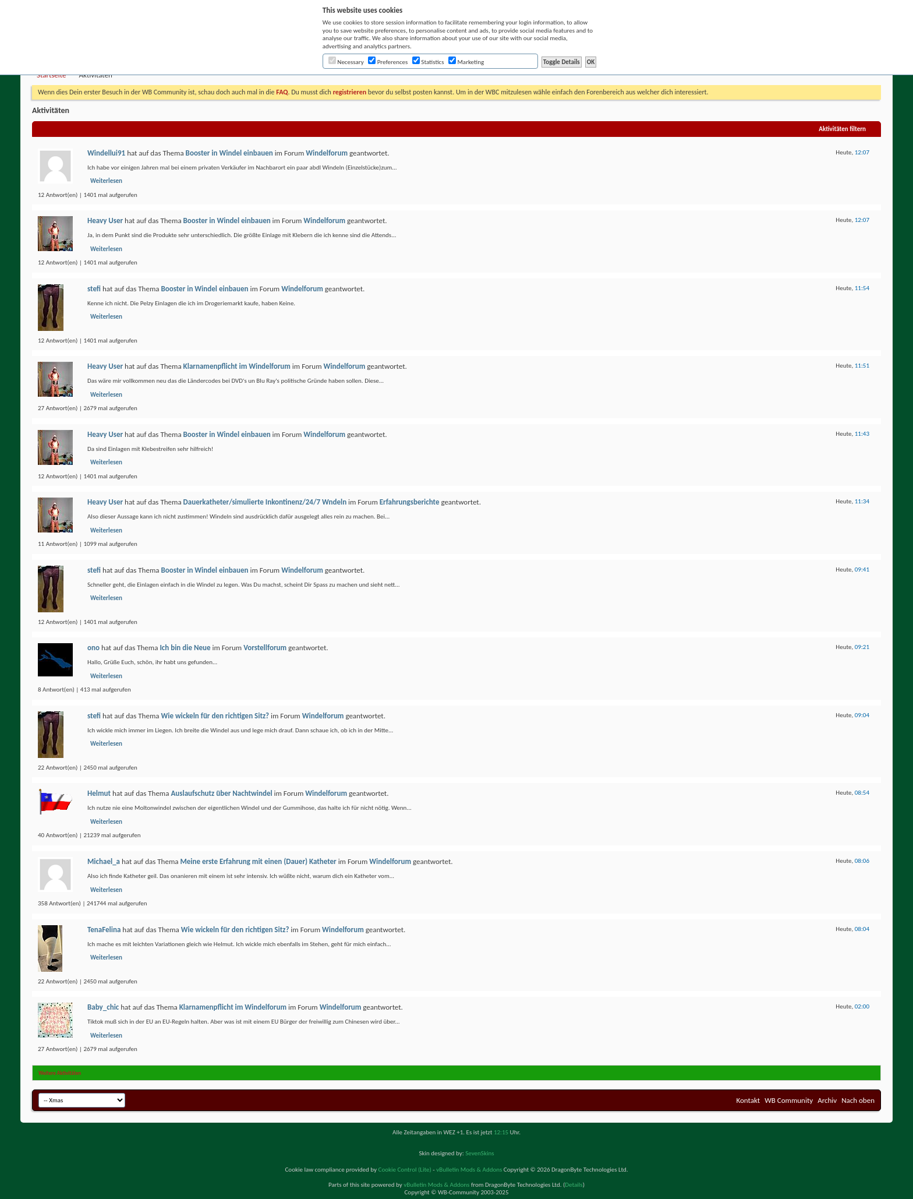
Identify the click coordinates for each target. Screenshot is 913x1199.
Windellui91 (106, 153)
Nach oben (858, 1100)
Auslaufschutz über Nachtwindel (221, 793)
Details (573, 1185)
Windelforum (327, 153)
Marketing (466, 62)
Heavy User (105, 220)
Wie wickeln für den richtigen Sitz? (215, 715)
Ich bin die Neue (185, 647)
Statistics (428, 62)
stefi (94, 288)
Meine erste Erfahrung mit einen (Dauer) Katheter (258, 861)
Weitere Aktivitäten (59, 1073)
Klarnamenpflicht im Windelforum (237, 366)
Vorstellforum (264, 647)
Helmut (99, 793)
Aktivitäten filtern (842, 129)
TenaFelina (104, 929)
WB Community (789, 1100)
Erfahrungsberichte (410, 502)
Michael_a (103, 861)
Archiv (827, 1100)
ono (93, 647)
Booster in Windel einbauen (229, 153)
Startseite (51, 74)
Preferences (388, 62)
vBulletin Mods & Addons (469, 1169)
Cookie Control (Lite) (404, 1169)
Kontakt (748, 1100)
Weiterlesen (106, 181)
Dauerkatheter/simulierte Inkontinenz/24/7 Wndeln (265, 502)
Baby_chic (103, 1007)
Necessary (346, 62)
